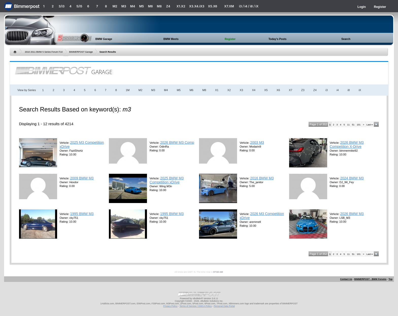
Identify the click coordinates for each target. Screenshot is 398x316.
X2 (229, 90)
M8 (159, 6)
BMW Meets (171, 38)
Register (380, 7)
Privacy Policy (170, 306)
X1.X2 (180, 6)
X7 (290, 90)
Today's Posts (278, 38)
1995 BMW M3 (82, 214)
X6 (278, 90)
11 (348, 124)
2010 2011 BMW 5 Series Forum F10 (44, 52)
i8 (348, 90)
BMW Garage (103, 38)
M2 (114, 6)
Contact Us (346, 279)
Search (346, 38)
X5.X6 (212, 6)
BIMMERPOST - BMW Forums (370, 279)
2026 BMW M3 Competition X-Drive (347, 144)
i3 (326, 90)
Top (390, 279)
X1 (216, 90)
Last (370, 124)
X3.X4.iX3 (196, 6)
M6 (150, 6)
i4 (338, 90)
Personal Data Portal (224, 306)
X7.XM (229, 6)
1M (127, 90)
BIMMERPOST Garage (81, 52)
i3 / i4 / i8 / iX (249, 6)
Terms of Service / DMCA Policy (195, 306)
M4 (132, 6)
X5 (266, 90)
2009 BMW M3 (82, 178)
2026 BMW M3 (352, 214)
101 (358, 124)
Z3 (303, 90)
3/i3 (61, 6)
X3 (241, 90)
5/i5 (79, 6)
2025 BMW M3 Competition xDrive (167, 180)
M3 (123, 6)
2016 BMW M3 (262, 178)
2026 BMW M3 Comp (177, 142)
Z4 (168, 6)
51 (353, 124)
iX (360, 90)
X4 (253, 90)
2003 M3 (257, 142)
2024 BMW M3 (352, 178)
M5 (141, 6)
